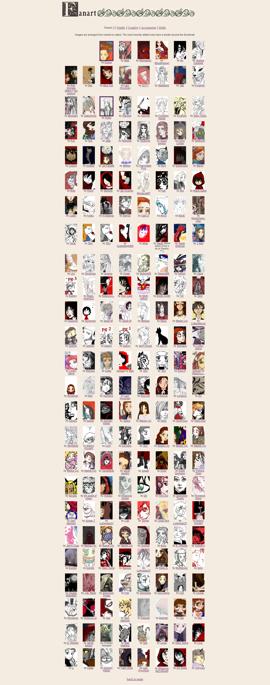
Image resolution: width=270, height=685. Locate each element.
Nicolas (73, 495)
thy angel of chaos (90, 497)
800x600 (71, 595)
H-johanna (108, 215)
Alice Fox (108, 85)
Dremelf (145, 545)
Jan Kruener (126, 190)
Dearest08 (145, 273)
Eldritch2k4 (182, 165)
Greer (73, 243)
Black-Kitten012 (88, 297)
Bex (200, 618)
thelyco (127, 215)
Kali (164, 190)
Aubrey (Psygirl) (89, 447)
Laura (200, 273)
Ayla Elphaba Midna (70, 88)
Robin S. (163, 568)
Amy (163, 165)
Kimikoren (72, 396)
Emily (163, 470)
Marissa (90, 371)
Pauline (73, 593)
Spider (126, 273)
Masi (126, 60)
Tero (90, 243)
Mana (164, 321)
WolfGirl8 (200, 140)
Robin (108, 117)
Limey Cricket (180, 142)
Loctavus (182, 396)
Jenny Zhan (72, 545)
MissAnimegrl (162, 63)
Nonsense (90, 273)
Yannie (145, 520)
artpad (120, 371)
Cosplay (133, 27)
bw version (72, 92)
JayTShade (108, 165)
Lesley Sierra (199, 347)
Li (73, 668)
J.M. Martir (90, 593)
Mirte (145, 243)
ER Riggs (182, 668)
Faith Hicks (127, 668)
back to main (135, 679)
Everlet (73, 568)
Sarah (160, 243)
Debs (163, 420)
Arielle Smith (163, 296)
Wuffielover (182, 568)
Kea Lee (145, 396)
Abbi (131, 371)
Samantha (145, 593)
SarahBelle (108, 470)
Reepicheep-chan (198, 219)
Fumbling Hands (163, 117)
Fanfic (121, 27)
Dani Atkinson (71, 522)
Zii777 (145, 85)
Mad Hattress (125, 644)
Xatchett (126, 115)
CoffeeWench (198, 323)
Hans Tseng (108, 568)
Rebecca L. (108, 296)
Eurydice (126, 445)
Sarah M (108, 321)
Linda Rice (163, 520)
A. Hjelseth (182, 545)
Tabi (182, 85)
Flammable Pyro (145, 167)
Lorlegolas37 (106, 523)
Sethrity (73, 346)
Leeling (73, 165)
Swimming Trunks (181, 497)
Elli (145, 495)
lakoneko (73, 115)
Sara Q (145, 215)
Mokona (108, 190)
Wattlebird (163, 85)
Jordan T (90, 520)
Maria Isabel (199, 190)
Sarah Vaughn (125, 472)
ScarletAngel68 (125, 246)
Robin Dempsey (180, 472)
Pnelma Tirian (199, 472)
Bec (90, 85)
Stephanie (72, 445)
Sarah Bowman (180, 244)
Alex (90, 396)
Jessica (108, 273)
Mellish (127, 165)
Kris (73, 140)
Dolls (162, 27)
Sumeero (108, 396)
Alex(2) (163, 346)
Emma (108, 62)
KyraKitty (200, 85)
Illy (181, 60)
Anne (163, 545)
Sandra (73, 420)
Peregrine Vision (200, 497)
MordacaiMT (143, 193)
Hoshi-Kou (182, 420)
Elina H (182, 371)
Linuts (163, 643)
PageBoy (200, 545)
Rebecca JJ (90, 618)
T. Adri (199, 243)
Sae (108, 618)
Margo (199, 165)
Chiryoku (200, 668)
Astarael (145, 618)
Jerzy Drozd (145, 346)
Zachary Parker (107, 422)
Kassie (90, 420)
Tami (200, 296)
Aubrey (73, 296)
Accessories (148, 27)
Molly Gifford (144, 297)
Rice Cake (126, 296)
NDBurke (127, 140)
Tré (182, 296)
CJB (126, 520)
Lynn (108, 445)
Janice (126, 420)
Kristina (90, 165)
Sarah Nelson (89, 644)
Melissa (145, 321)
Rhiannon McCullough (162, 669)
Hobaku (108, 495)
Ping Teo (163, 495)
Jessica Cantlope (199, 61)
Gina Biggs (164, 593)
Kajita (108, 371)
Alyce (163, 215)
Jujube (145, 470)
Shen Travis (200, 115)
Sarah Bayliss (162, 142)
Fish (126, 593)
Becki (182, 215)
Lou (73, 273)
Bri (199, 396)
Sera (200, 568)
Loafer (72, 215)
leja (182, 190)
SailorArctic (90, 115)
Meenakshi (145, 60)
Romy (90, 190)
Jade (108, 140)
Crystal (200, 593)
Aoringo (163, 396)
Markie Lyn (182, 321)
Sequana (182, 346)
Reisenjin (73, 321)
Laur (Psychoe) (125, 86)
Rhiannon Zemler (126, 497)
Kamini (182, 273)
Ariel (72, 190)
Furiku (90, 215)
